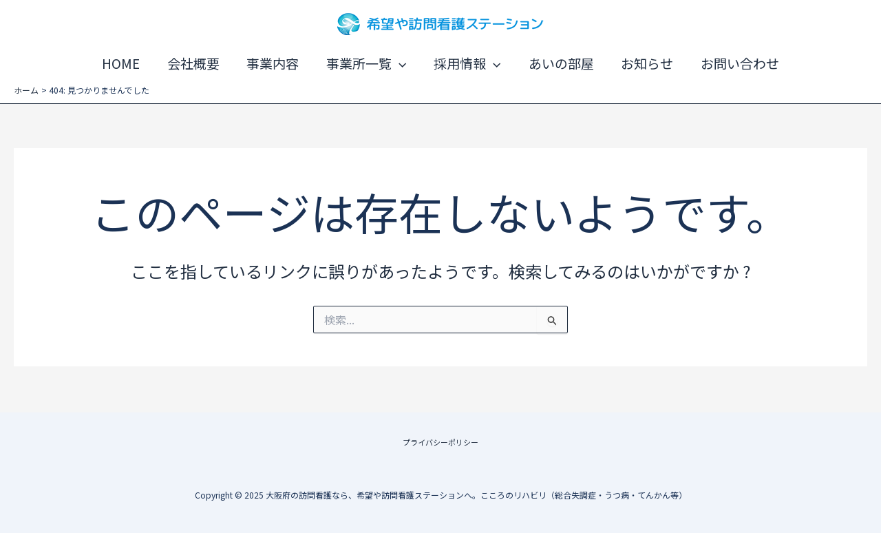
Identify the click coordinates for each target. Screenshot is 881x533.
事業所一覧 (367, 63)
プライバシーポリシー (440, 440)
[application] (399, 63)
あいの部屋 (559, 63)
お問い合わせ (736, 63)
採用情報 (467, 63)
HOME (125, 63)
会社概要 (196, 63)
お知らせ (644, 63)
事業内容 (274, 63)
